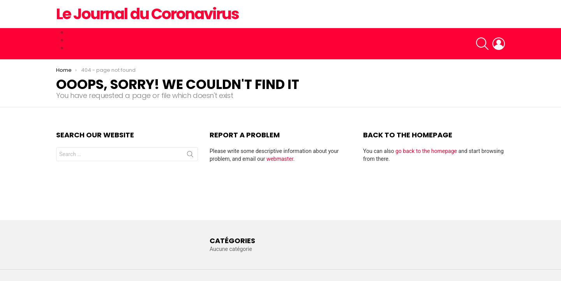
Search (190, 155)
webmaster (279, 159)
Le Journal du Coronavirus (147, 14)
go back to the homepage (426, 151)
